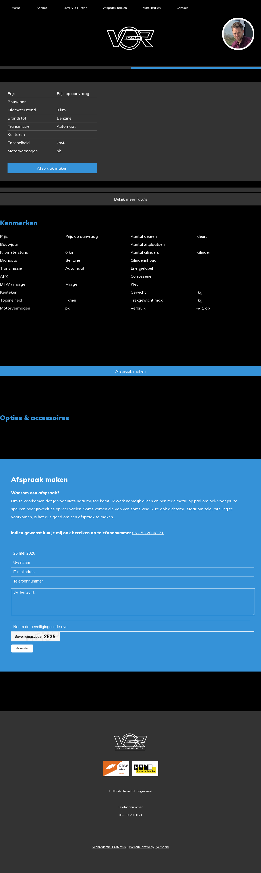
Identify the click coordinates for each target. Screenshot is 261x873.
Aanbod (42, 8)
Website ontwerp (141, 847)
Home (16, 8)
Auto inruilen (152, 8)
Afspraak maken (115, 8)
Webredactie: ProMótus (109, 847)
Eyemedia (162, 847)
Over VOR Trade (75, 8)
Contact (182, 8)
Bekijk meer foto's (130, 199)
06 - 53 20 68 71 (148, 532)
